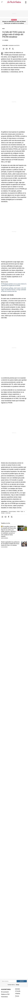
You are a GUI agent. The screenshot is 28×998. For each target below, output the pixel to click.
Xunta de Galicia (12, 511)
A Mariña (17, 993)
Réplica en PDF (5, 994)
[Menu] (2, 2)
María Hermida (4, 538)
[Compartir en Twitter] (13, 49)
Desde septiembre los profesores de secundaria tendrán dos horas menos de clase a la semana (10, 543)
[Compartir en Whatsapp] (3, 49)
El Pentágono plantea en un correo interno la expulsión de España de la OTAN (13, 284)
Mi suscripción (5, 992)
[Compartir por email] (6, 49)
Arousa (17, 996)
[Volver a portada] (14, 2)
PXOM (18, 511)
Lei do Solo (7, 513)
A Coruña (17, 991)
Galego (17, 984)
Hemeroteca (4, 996)
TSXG (21, 511)
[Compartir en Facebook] (10, 49)
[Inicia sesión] (25, 2)
